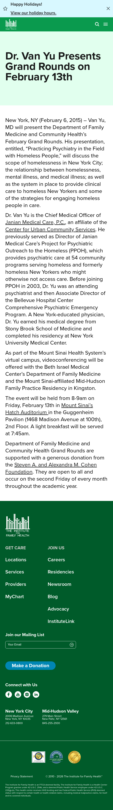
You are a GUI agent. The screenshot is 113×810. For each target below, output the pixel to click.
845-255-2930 (51, 723)
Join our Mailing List (24, 635)
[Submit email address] (72, 644)
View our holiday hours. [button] (33, 13)
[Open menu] (105, 24)
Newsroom (59, 584)
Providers (15, 584)
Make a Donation (30, 665)
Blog (53, 596)
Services (14, 571)
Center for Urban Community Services (50, 229)
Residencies (61, 571)
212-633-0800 (14, 723)
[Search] (97, 24)
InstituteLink (61, 621)
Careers (56, 559)
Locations (15, 559)
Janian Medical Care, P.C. (35, 222)
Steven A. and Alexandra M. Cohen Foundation (51, 468)
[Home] (11, 24)
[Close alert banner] (108, 9)
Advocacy (58, 608)
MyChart (14, 596)
